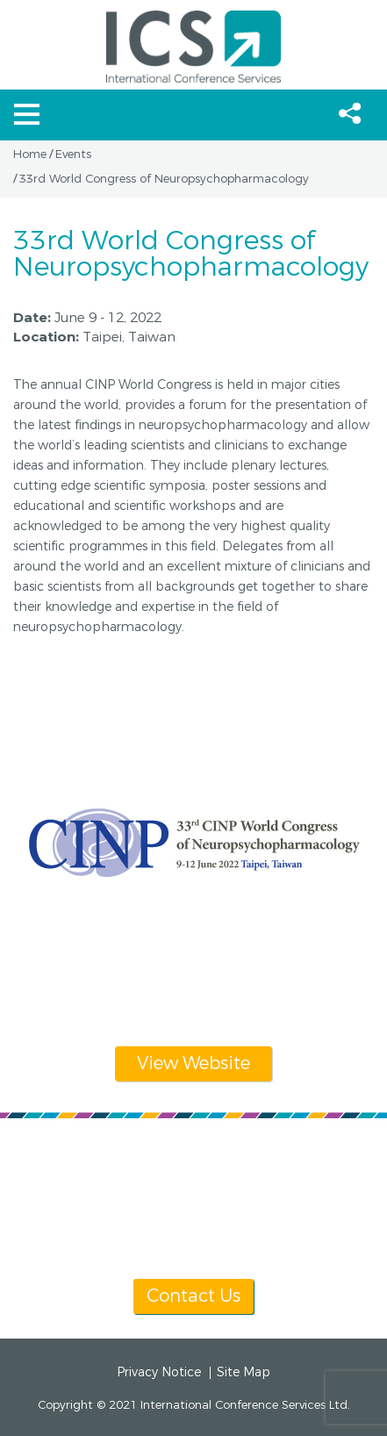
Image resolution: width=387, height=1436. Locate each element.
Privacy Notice (159, 1373)
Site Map (243, 1373)
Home (30, 154)
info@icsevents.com (248, 1203)
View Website (193, 1063)
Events (73, 154)
